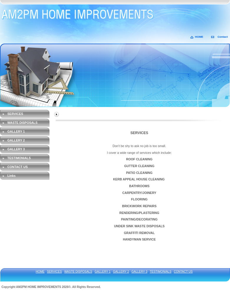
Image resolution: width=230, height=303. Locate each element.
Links (11, 175)
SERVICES (15, 114)
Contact (223, 36)
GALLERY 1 (16, 131)
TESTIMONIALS (19, 158)
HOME (199, 36)
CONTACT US (17, 167)
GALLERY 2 (16, 140)
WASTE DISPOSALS (22, 122)
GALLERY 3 (16, 149)
